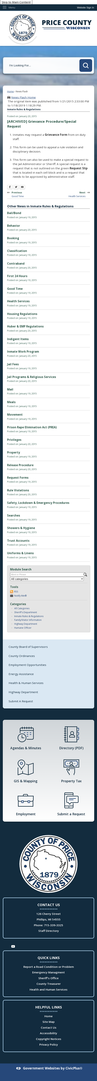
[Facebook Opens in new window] (10, 187)
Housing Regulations (22, 314)
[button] (85, 65)
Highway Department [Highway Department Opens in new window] (23, 692)
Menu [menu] (12, 7)
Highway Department (25, 623)
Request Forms (17, 477)
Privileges (14, 440)
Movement (15, 414)
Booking (13, 238)
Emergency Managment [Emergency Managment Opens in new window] (48, 972)
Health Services (18, 301)
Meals (11, 402)
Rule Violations (18, 490)
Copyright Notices (48, 1039)
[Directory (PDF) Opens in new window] (71, 737)
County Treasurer (49, 984)
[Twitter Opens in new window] (16, 187)
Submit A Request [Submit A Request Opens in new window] (21, 701)
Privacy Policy (48, 1044)
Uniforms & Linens (20, 553)
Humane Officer (22, 627)
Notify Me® (20, 595)
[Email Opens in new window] (22, 187)
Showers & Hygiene (21, 528)
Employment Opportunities (27, 665)
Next (71, 194)
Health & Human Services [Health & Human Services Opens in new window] (26, 683)
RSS (16, 591)
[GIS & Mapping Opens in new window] (25, 770)
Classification (17, 251)
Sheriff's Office (48, 978)
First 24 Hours (17, 276)
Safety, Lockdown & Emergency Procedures (38, 503)
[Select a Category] (47, 579)
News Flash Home (23, 97)
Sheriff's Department (25, 612)
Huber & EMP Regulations (25, 326)
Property (13, 452)
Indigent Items (18, 339)
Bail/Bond (14, 213)
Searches (13, 515)
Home (10, 91)
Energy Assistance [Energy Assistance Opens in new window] (21, 674)
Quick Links (49, 958)
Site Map (49, 1022)
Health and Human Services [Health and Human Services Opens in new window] (48, 989)
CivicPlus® (74, 1068)
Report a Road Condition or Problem (48, 967)
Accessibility (48, 1033)
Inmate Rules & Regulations (28, 616)
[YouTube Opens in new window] (13, 946)
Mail (10, 389)
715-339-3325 (53, 925)
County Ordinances (22, 656)
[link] (85, 7)
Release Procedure (20, 465)
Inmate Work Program (23, 351)
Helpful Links (48, 1007)
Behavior (13, 226)
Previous (24, 194)
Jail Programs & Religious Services (31, 377)
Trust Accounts (18, 540)
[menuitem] (48, 646)
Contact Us (48, 1027)
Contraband (16, 263)
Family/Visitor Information (28, 620)
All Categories (21, 608)
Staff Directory (48, 931)
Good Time (15, 289)
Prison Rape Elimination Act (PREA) (32, 427)
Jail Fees (13, 364)
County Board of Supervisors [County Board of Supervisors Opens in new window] (28, 647)
